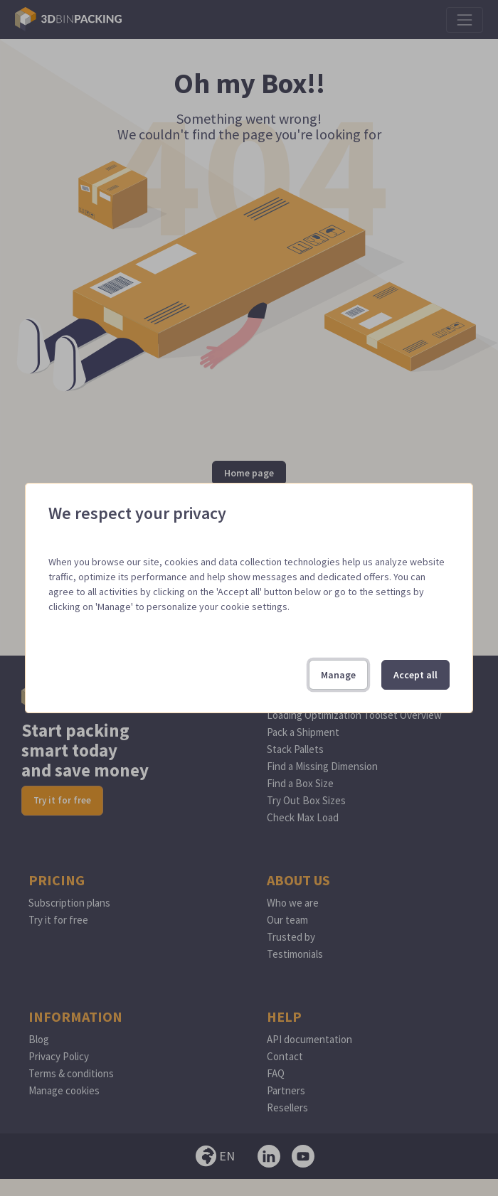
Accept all (415, 674)
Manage (338, 674)
